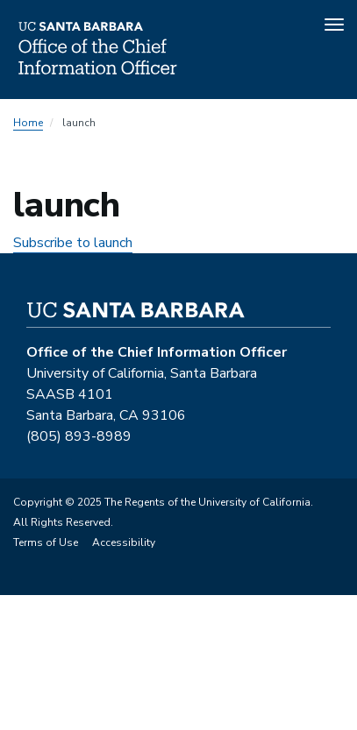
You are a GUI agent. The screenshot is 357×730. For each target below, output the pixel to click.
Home (28, 123)
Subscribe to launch (72, 242)
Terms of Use (45, 542)
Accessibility (123, 542)
